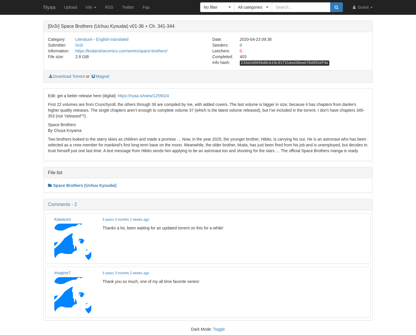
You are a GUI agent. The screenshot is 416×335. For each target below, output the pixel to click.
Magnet (100, 76)
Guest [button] (362, 7)
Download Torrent (66, 76)
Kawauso (62, 219)
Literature (83, 39)
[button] (217, 7)
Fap (146, 7)
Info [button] (91, 7)
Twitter (128, 7)
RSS (109, 7)
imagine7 (62, 272)
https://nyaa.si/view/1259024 (143, 95)
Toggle (219, 329)
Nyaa (49, 7)
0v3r (79, 45)
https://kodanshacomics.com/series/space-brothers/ (121, 51)
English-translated (112, 39)
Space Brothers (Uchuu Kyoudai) (82, 185)
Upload (70, 7)
